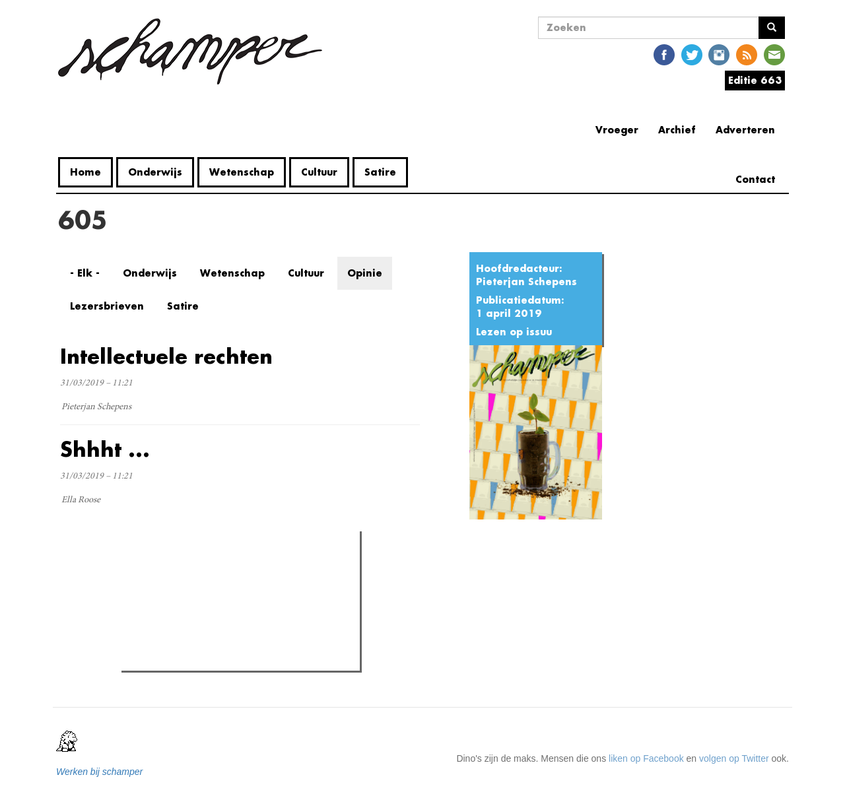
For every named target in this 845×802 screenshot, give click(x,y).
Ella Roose (80, 500)
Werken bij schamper (99, 771)
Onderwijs (155, 172)
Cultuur (319, 172)
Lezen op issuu (514, 331)
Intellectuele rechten (166, 356)
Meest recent (239, 570)
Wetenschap (241, 172)
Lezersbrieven (107, 306)
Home (85, 172)
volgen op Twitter (734, 758)
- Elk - (85, 273)
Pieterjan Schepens (526, 281)
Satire (380, 172)
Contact (755, 179)
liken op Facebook (646, 758)
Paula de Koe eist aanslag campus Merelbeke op (247, 657)
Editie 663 (755, 80)
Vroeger (616, 129)
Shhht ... (105, 449)
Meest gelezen (163, 571)
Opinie (364, 273)
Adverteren (745, 129)
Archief (677, 129)
